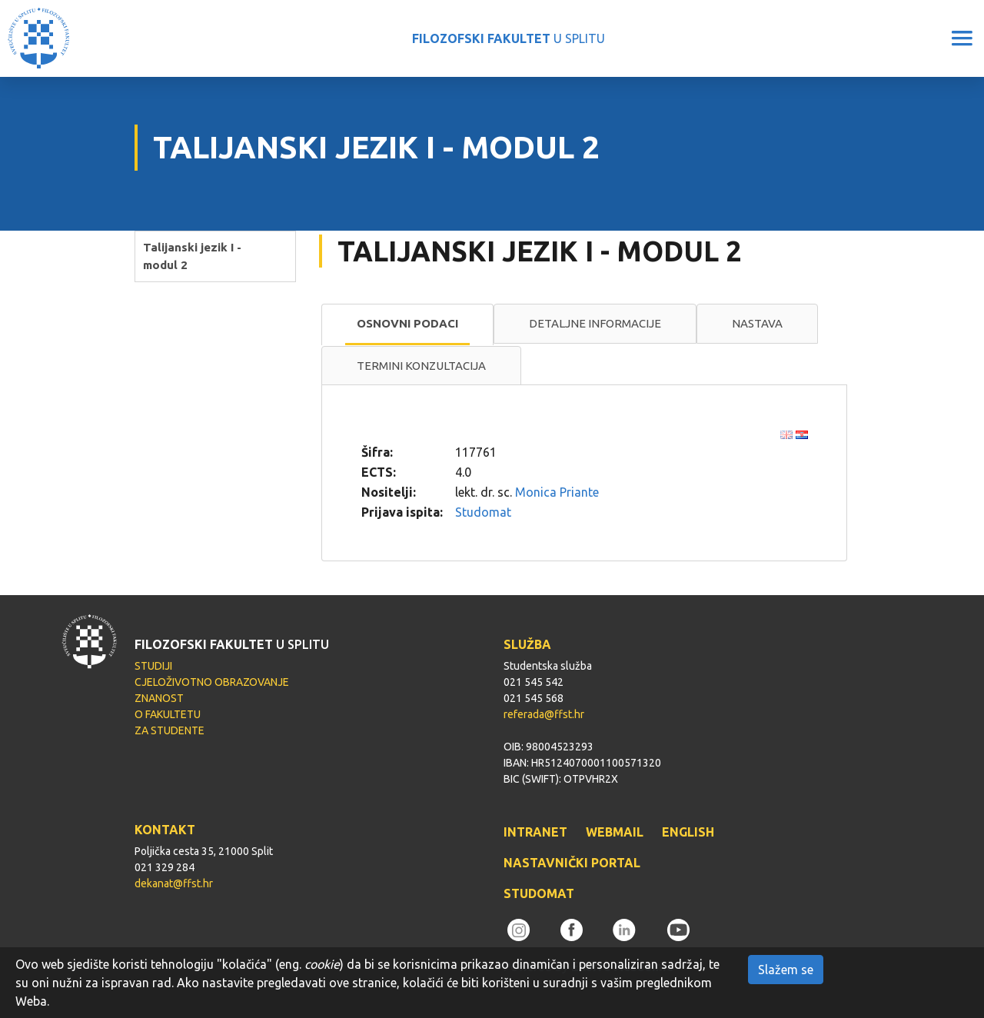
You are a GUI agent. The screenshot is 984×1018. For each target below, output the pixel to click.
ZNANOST (159, 698)
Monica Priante (557, 492)
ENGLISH (688, 832)
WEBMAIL (614, 832)
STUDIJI (153, 666)
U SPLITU (508, 38)
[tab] (407, 324)
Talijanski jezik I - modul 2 (192, 256)
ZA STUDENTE (169, 730)
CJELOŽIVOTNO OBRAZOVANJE (212, 682)
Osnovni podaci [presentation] (407, 323)
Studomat (483, 512)
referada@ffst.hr (544, 714)
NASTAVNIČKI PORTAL (572, 863)
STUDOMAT (539, 893)
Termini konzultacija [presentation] (421, 365)
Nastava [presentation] (757, 323)
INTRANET (535, 832)
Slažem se (785, 969)
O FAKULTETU (168, 714)
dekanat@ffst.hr (174, 883)
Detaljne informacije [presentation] (595, 323)
